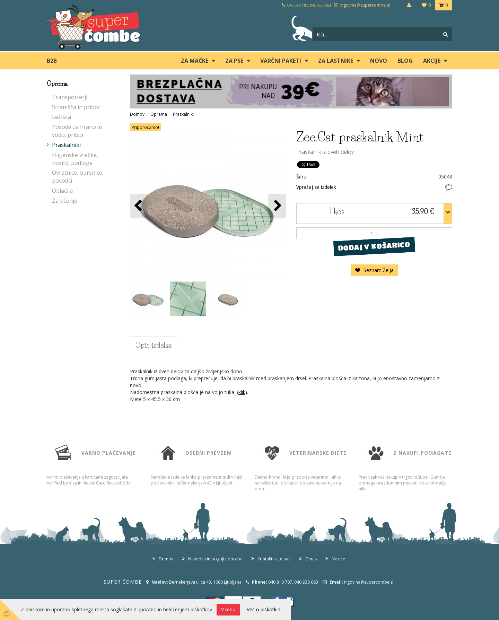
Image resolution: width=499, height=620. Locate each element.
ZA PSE (234, 60)
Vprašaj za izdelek (316, 187)
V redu (228, 609)
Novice (338, 559)
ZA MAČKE (194, 60)
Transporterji (69, 97)
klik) (242, 392)
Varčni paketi (280, 60)
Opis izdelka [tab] (153, 345)
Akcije (431, 60)
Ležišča (61, 117)
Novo (378, 60)
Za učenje (64, 200)
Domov (137, 114)
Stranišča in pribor (76, 107)
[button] (277, 206)
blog (405, 60)
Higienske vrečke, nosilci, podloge (75, 159)
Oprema (158, 114)
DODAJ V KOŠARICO (374, 246)
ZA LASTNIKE (335, 60)
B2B (52, 60)
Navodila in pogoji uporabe (215, 559)
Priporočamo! (145, 127)
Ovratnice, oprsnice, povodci (78, 176)
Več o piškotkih (263, 609)
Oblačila (62, 190)
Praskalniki (66, 145)
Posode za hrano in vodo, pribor (77, 131)
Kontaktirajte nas (273, 559)
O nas (311, 559)
